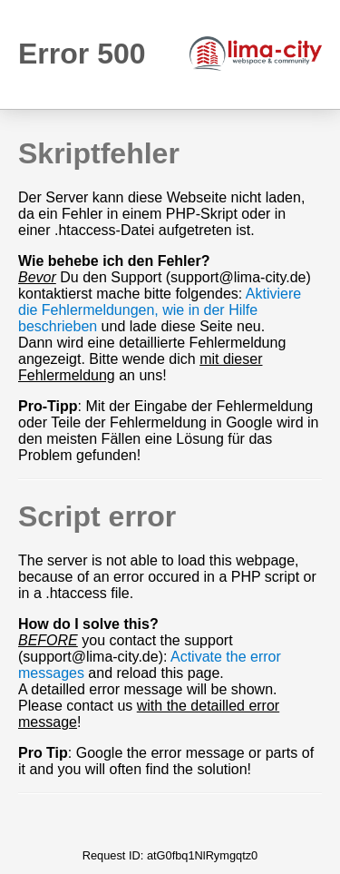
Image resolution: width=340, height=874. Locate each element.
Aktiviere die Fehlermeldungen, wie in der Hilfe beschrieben (159, 310)
